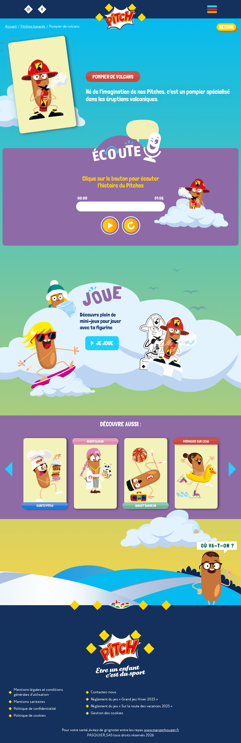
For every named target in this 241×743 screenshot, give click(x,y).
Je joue (104, 343)
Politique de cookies (30, 715)
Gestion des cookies (107, 713)
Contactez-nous (103, 692)
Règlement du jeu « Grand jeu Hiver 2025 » (124, 699)
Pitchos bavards (32, 26)
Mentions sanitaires (29, 702)
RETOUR (226, 27)
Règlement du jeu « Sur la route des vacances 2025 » (131, 706)
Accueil (11, 26)
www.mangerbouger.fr (161, 730)
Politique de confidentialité (35, 709)
